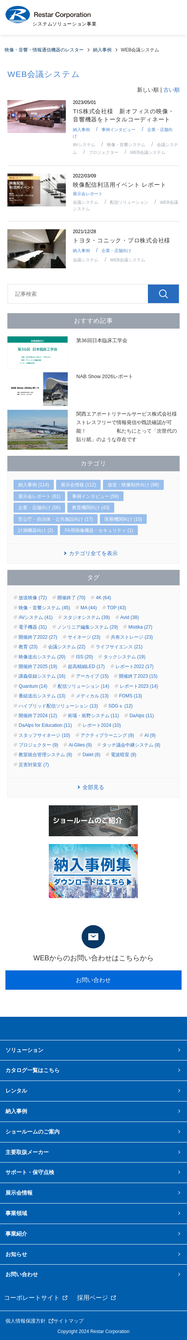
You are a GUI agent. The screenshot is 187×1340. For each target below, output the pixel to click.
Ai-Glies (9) (80, 745)
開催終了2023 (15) (138, 676)
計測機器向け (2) (35, 530)
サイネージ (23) (84, 637)
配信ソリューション (129, 202)
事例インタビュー (118, 129)
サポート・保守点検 (29, 1172)
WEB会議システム (147, 152)
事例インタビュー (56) (95, 496)
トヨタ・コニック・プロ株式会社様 (121, 240)
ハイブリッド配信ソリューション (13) (58, 706)
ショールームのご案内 (32, 1132)
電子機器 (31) (33, 627)
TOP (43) (116, 607)
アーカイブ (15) (92, 676)
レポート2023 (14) (139, 686)
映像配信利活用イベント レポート (119, 184)
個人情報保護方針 (25, 1321)
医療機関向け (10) (123, 519)
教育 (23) (28, 647)
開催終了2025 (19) (38, 666)
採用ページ (92, 1297)
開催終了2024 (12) (38, 715)
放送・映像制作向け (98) (133, 485)
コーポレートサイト (32, 1297)
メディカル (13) (92, 696)
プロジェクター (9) (38, 745)
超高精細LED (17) (86, 666)
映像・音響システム (126, 144)
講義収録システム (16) (42, 676)
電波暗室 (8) (123, 754)
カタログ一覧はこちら (32, 1070)
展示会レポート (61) (39, 496)
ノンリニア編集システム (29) (87, 627)
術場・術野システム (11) (93, 715)
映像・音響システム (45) (44, 607)
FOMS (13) (130, 696)
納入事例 (81, 129)
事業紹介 (16, 1234)
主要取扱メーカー (27, 1152)
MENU (171, 17)
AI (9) (150, 735)
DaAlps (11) (141, 715)
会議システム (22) (67, 647)
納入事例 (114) (33, 485)
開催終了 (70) (71, 597)
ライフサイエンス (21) (119, 647)
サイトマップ (68, 1321)
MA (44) (89, 607)
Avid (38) (129, 617)
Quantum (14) (33, 686)
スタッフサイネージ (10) (44, 735)
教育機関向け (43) (91, 507)
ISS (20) (84, 657)
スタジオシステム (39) (86, 617)
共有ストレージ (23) (132, 637)
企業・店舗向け (116, 250)
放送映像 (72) (33, 597)
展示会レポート (88, 193)
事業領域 (16, 1213)
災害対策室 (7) (34, 764)
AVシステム (84, 144)
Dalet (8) (91, 754)
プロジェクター (103, 152)
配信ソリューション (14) (83, 686)
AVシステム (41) (36, 617)
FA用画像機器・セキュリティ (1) (99, 530)
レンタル (16, 1091)
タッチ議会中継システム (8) (131, 745)
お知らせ (16, 1254)
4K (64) (103, 597)
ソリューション (24, 1050)
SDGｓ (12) (120, 706)
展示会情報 (19, 1193)
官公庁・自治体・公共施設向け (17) (55, 519)
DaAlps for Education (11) (45, 725)
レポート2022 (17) (134, 666)
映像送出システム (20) (42, 657)
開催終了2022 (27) (38, 637)
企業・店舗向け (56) (39, 507)
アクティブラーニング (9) (107, 735)
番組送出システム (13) (42, 696)
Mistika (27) (140, 627)
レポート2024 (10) (101, 725)
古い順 (171, 90)
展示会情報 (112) (78, 485)
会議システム (85, 202)
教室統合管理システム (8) (45, 754)
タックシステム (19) (124, 657)
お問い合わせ (93, 980)
